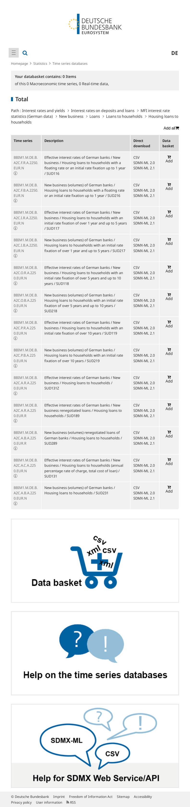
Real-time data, (94, 83)
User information (49, 802)
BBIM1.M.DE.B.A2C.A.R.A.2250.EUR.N (26, 382)
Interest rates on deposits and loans (102, 110)
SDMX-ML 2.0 (144, 162)
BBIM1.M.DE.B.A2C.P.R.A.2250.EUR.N (26, 327)
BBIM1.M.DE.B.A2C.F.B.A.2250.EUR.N (26, 190)
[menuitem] (14, 53)
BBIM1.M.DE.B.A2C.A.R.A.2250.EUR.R (26, 410)
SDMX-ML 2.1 (144, 167)
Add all (171, 128)
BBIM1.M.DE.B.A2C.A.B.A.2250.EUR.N (26, 493)
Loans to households (124, 116)
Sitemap (123, 796)
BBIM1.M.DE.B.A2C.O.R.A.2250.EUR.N (26, 272)
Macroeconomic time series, (53, 83)
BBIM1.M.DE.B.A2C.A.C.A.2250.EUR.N (26, 465)
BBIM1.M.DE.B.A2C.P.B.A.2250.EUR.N (26, 355)
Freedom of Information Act (91, 796)
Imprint (59, 796)
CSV (136, 157)
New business (71, 116)
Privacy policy (21, 802)
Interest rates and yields (43, 110)
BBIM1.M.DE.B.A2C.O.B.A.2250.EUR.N (26, 300)
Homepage (19, 63)
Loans (94, 116)
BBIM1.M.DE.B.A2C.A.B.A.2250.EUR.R (26, 437)
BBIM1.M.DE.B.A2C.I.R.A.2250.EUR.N (26, 217)
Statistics (40, 63)
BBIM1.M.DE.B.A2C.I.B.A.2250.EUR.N (26, 245)
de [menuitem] (174, 52)
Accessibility (143, 796)
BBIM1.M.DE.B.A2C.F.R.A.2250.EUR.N (26, 162)
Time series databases (70, 63)
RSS (71, 802)
